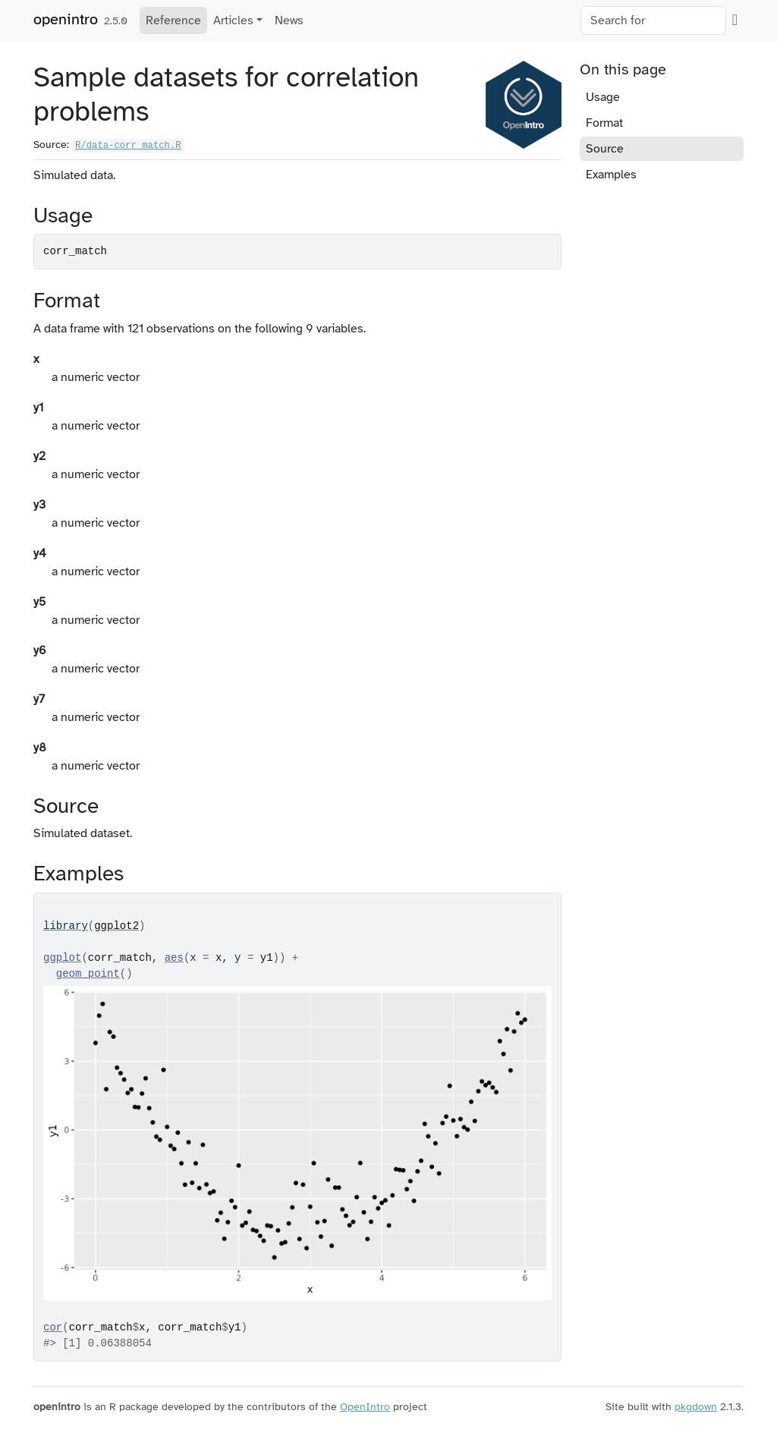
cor (52, 1327)
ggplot (62, 958)
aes (174, 958)
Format (604, 123)
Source (605, 148)
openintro (65, 19)
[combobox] (653, 20)
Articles (233, 20)
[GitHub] (735, 19)
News (289, 20)
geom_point (88, 974)
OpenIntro (365, 1406)
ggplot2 (116, 926)
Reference (173, 20)
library (65, 926)
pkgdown (696, 1406)
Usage (603, 97)
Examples (611, 174)
